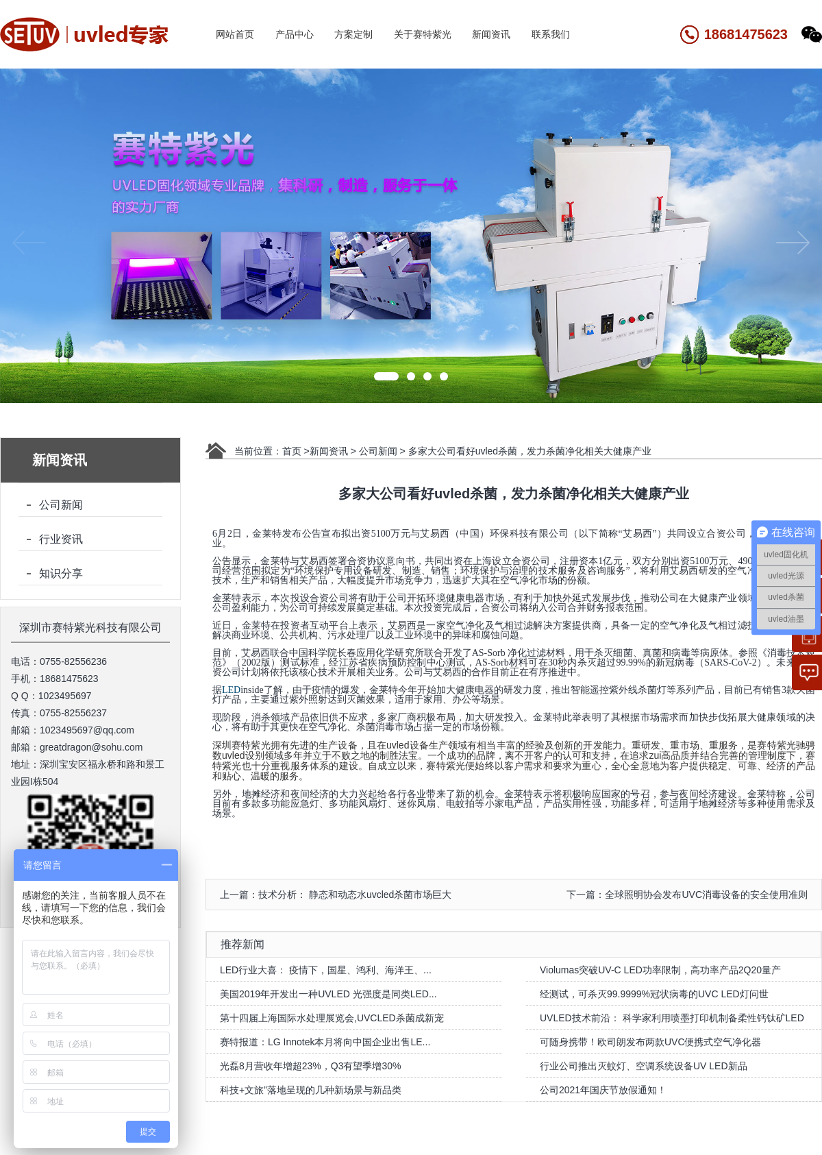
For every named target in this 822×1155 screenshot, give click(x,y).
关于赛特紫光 (422, 34)
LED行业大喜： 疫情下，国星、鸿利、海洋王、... (326, 969)
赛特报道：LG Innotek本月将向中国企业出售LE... (325, 1041)
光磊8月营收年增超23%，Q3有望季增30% (310, 1065)
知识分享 (61, 573)
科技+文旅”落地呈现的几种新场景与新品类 (310, 1089)
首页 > (296, 451)
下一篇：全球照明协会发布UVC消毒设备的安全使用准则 (687, 894)
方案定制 (353, 34)
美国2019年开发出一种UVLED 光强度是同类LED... (328, 993)
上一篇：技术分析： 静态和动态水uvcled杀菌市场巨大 (335, 894)
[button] (386, 376)
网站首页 (235, 34)
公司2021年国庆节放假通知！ (603, 1089)
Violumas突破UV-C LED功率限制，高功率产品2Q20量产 (660, 969)
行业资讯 (61, 539)
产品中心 (294, 34)
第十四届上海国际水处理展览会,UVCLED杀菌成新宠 (332, 1017)
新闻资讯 (491, 34)
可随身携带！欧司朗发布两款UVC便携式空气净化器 (651, 1041)
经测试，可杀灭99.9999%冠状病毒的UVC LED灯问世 (654, 993)
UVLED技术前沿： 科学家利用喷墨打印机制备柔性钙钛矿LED (672, 1017)
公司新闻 (61, 505)
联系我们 (551, 34)
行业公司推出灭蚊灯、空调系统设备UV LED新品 (643, 1065)
